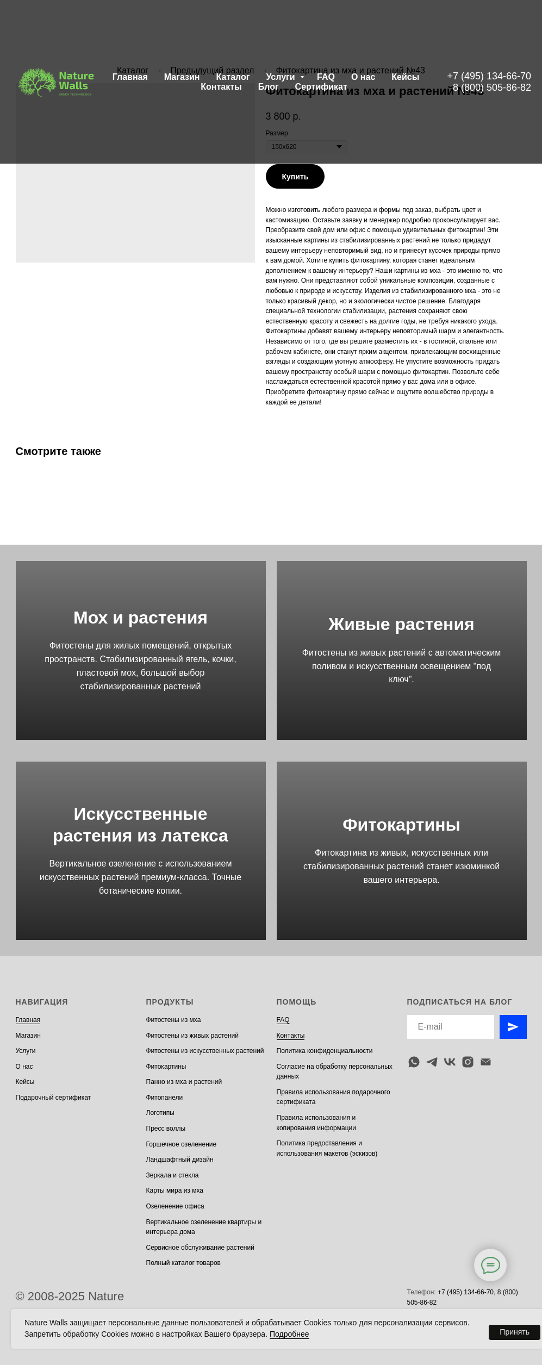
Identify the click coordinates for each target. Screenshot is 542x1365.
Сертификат (321, 86)
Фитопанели (164, 1097)
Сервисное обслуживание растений (200, 1247)
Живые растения (401, 624)
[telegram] (432, 1062)
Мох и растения (140, 617)
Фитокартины (401, 824)
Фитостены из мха (173, 1020)
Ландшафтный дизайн (180, 1159)
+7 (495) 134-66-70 (489, 76)
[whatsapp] (414, 1062)
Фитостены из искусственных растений (205, 1051)
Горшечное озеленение (181, 1144)
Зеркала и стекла (172, 1175)
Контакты (221, 86)
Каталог (233, 77)
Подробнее (289, 1334)
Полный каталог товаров (183, 1263)
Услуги (281, 77)
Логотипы (160, 1113)
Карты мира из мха (175, 1190)
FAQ (326, 77)
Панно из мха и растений (184, 1082)
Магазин (182, 77)
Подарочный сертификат (53, 1097)
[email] (486, 1062)
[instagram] (468, 1062)
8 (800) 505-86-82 (492, 87)
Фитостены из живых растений (192, 1035)
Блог (268, 86)
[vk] (450, 1062)
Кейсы (405, 77)
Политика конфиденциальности (325, 1051)
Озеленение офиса (175, 1206)
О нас (363, 77)
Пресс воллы (166, 1128)
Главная (130, 77)
